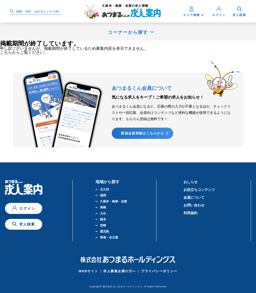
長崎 (103, 207)
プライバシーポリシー (159, 271)
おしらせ (191, 182)
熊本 (103, 219)
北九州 (104, 189)
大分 (103, 213)
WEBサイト (88, 271)
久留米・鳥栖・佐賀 (113, 201)
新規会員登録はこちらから (142, 133)
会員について (194, 197)
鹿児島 (104, 231)
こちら (6, 52)
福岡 (103, 195)
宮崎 (103, 225)
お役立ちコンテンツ (199, 189)
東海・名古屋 (109, 237)
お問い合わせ (194, 205)
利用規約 (191, 213)
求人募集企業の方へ (119, 271)
